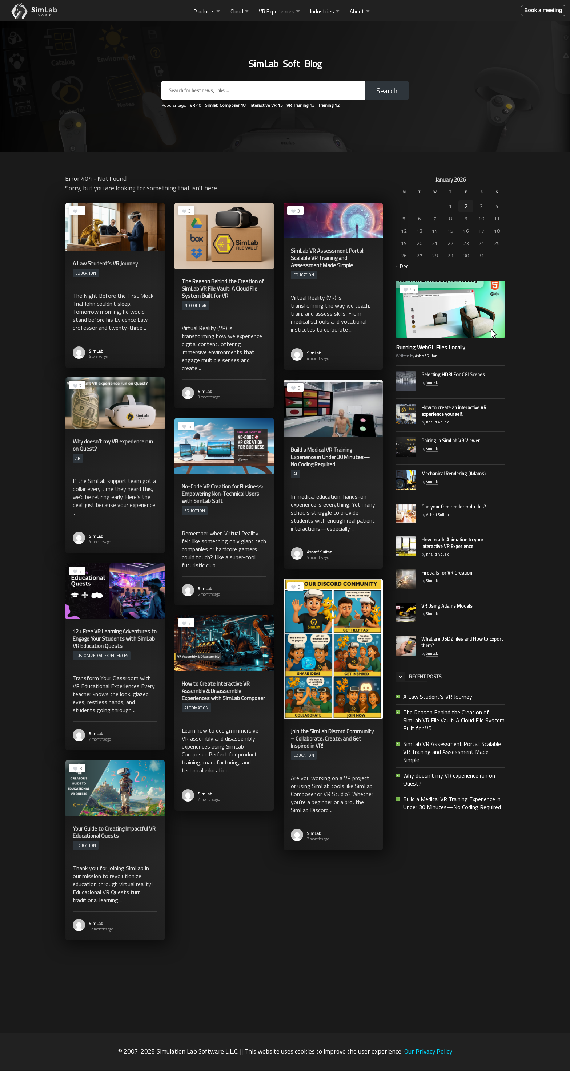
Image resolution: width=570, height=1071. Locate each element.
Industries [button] (325, 12)
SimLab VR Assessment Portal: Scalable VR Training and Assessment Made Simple (452, 753)
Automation (196, 709)
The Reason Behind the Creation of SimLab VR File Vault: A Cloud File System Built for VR (454, 721)
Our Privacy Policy (428, 1052)
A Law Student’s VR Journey (437, 697)
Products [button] (208, 12)
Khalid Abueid (438, 423)
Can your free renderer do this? (453, 507)
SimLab (96, 352)
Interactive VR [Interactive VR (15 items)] (266, 106)
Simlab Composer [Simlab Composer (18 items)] (225, 106)
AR (77, 459)
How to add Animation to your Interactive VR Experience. (452, 544)
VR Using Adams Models (447, 606)
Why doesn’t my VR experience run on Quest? (449, 780)
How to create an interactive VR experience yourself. (453, 412)
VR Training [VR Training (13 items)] (300, 106)
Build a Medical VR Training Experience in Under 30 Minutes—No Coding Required (452, 804)
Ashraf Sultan (319, 552)
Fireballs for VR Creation (446, 573)
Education (85, 274)
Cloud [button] (240, 12)
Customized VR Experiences (101, 657)
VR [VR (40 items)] (195, 106)
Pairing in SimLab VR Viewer (450, 441)
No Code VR (195, 306)
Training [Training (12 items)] (329, 106)
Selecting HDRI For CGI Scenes (453, 375)
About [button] (360, 12)
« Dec (402, 267)
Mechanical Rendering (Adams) (453, 474)
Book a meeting (543, 11)
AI (295, 475)
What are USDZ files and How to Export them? (462, 643)
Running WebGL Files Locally (430, 348)
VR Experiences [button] (280, 12)
